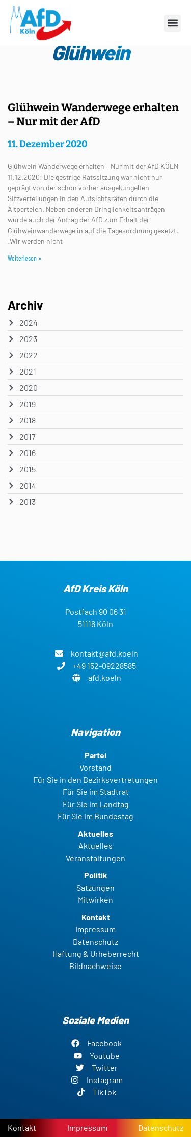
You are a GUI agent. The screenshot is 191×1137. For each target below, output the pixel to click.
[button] (172, 23)
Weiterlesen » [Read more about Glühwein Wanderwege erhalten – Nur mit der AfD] (25, 257)
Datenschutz (160, 1127)
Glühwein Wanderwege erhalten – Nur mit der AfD (93, 114)
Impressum (87, 1127)
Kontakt (22, 1127)
